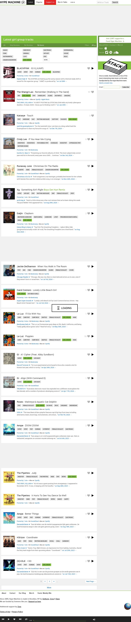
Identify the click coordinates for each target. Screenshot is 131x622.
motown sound (23, 146)
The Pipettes (23, 472)
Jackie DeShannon (26, 266)
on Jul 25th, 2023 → (69, 550)
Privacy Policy (17, 612)
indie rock (21, 143)
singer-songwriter (52, 170)
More (49, 587)
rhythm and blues (43, 119)
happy (66, 499)
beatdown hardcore (24, 217)
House (66, 53)
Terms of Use (5, 612)
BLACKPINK (23, 68)
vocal (52, 541)
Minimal (26, 53)
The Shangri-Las (25, 91)
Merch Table (62, 2)
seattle (44, 317)
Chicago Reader (22, 277)
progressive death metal (68, 217)
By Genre (40, 45)
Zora (19, 606)
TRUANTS (20, 389)
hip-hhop (37, 358)
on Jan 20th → (62, 105)
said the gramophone (24, 126)
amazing (67, 95)
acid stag (20, 200)
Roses (20, 401)
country (20, 170)
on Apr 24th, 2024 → (48, 367)
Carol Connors (24, 290)
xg (18, 189)
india (19, 220)
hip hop (26, 193)
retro (64, 476)
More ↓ (46, 60)
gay (33, 119)
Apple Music (45, 99)
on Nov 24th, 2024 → (69, 179)
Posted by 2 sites (22, 76)
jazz (19, 541)
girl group (27, 60)
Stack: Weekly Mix (44, 593)
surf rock (35, 317)
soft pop (55, 119)
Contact (113, 45)
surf (19, 317)
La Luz (20, 313)
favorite (63, 119)
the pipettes (44, 476)
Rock (65, 56)
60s (19, 95)
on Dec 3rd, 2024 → (67, 155)
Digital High (21, 79)
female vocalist (37, 170)
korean (37, 72)
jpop (72, 193)
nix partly (58, 95)
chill (58, 541)
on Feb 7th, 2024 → (65, 415)
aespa (20, 425)
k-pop (19, 72)
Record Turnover (23, 365)
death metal (38, 217)
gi (18, 378)
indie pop (21, 476)
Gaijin (20, 213)
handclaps (41, 95)
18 (85, 336)
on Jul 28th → (62, 81)
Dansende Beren (22, 436)
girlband (64, 405)
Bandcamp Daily (23, 324)
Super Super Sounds (24, 301)
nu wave (49, 405)
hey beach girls (33, 294)
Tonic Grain (21, 548)
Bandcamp (34, 150)
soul (30, 541)
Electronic (47, 50)
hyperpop (46, 429)
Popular (39, 2)
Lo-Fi (24, 56)
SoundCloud (35, 76)
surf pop (27, 317)
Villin (19, 412)
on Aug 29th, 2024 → (51, 203)
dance (60, 499)
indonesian (73, 405)
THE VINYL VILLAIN (24, 102)
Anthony (45, 599)
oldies (50, 95)
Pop (45, 56)
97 (89, 92)
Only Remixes (15, 45)
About (4, 593)
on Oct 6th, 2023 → (64, 438)
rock (56, 405)
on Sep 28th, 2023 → (62, 486)
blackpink (56, 72)
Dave (58, 599)
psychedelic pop (42, 143)
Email (101, 87)
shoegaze (54, 143)
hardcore (48, 217)
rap (53, 193)
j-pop (56, 217)
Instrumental (7, 56)
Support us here (34, 601)
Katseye (21, 115)
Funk (4, 53)
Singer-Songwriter (9, 60)
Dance (5, 50)
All (4, 45)
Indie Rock (26, 50)
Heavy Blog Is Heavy (24, 227)
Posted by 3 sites (22, 344)
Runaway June (24, 166)
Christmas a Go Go (23, 177)
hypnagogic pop (74, 143)
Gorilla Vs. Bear (22, 153)
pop (31, 72)
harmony (66, 541)
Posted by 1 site (22, 123)
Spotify (38, 99)
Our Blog (22, 593)
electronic (69, 429)
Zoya (52, 599)
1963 (29, 270)
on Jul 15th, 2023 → (70, 574)
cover (71, 270)
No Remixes (28, 45)
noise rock (31, 143)
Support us (50, 2)
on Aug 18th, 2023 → (68, 527)
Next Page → (91, 581)
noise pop (63, 143)
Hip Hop (46, 53)
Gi (18, 354)
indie (27, 170)
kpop (25, 72)
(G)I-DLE (21, 561)
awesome (26, 119)
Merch (120, 45)
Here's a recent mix (105, 83)
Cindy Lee (22, 139)
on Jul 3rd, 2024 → (47, 279)
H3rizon (21, 537)
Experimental (68, 50)
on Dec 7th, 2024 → (57, 128)
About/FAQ (103, 45)
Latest (30, 2)
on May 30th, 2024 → (60, 327)
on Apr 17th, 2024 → (68, 391)
